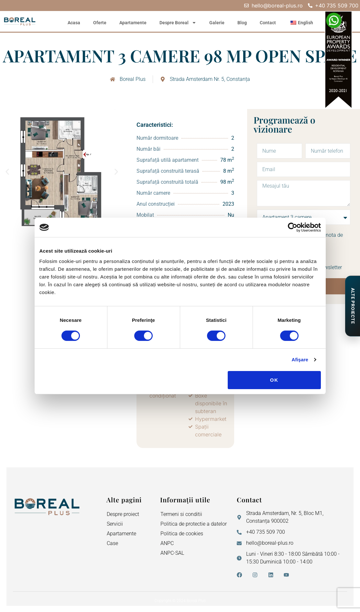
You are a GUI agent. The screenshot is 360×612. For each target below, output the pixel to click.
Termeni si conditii (181, 514)
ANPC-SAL (172, 553)
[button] (7, 172)
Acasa (74, 22)
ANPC (167, 543)
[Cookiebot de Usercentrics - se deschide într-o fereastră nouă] (292, 227)
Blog (242, 22)
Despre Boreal (177, 22)
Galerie (216, 22)
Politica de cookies (181, 533)
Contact (268, 22)
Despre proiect (123, 514)
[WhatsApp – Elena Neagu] (334, 20)
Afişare (300, 359)
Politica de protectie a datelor (193, 524)
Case (112, 543)
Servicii (115, 524)
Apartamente (133, 22)
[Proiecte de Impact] (352, 306)
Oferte (99, 22)
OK (274, 380)
